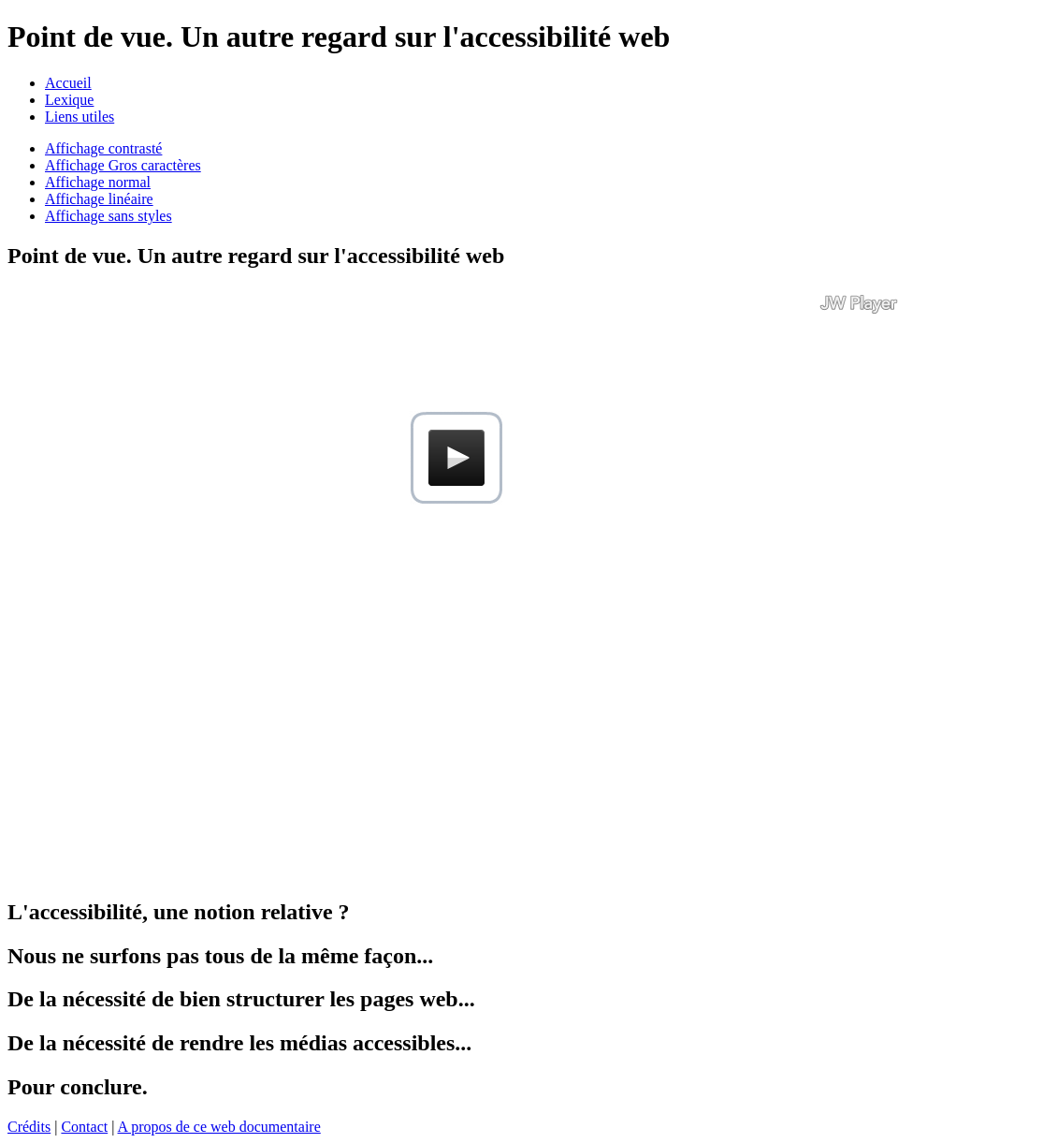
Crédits (29, 1127)
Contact (84, 1127)
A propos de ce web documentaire (219, 1127)
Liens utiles (79, 117)
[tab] (528, 256)
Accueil (68, 83)
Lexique (69, 100)
